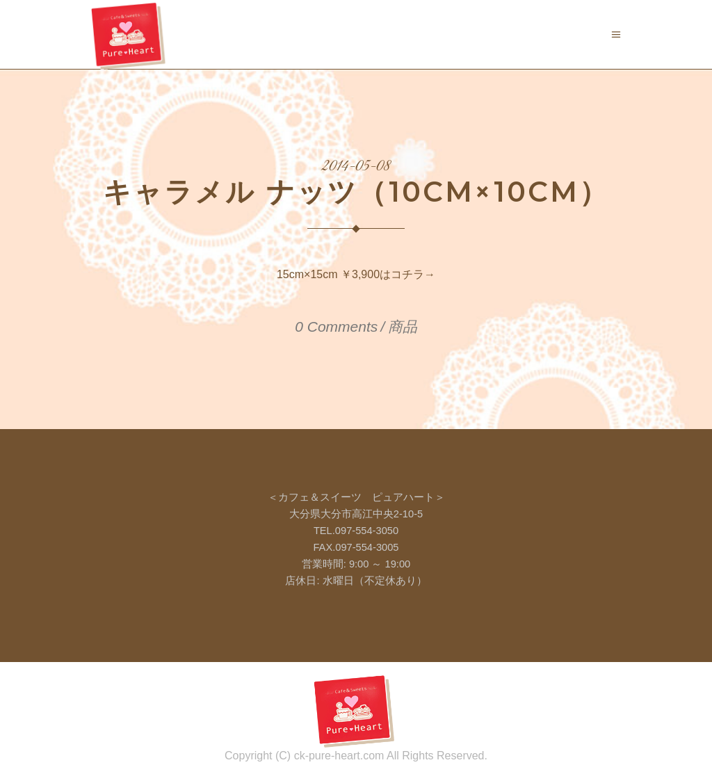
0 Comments (336, 326)
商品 (402, 326)
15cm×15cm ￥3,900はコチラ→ (356, 274)
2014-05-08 (356, 166)
